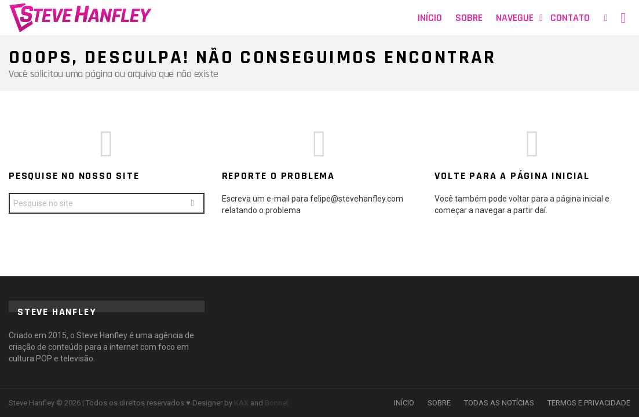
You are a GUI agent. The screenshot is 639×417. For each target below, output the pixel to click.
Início (430, 17)
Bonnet (277, 402)
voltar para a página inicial (557, 198)
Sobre (469, 17)
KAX (241, 402)
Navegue (515, 17)
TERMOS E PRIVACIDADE (588, 402)
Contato (570, 17)
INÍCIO (404, 402)
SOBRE (439, 402)
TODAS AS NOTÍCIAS (499, 402)
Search (192, 205)
